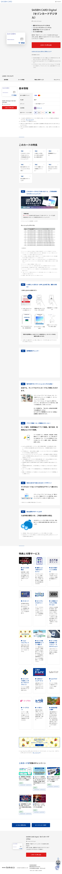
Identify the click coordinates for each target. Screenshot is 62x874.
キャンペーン (56, 79)
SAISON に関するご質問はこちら (41, 51)
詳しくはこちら (30, 119)
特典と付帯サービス (38, 79)
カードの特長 (20, 79)
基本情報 (5, 79)
